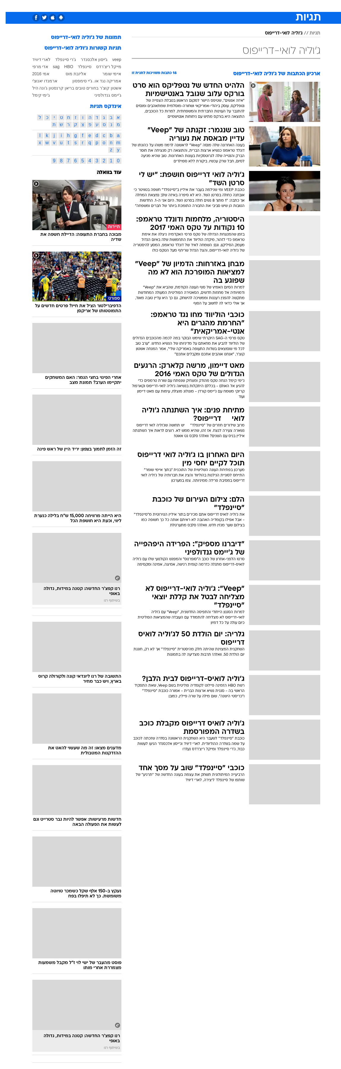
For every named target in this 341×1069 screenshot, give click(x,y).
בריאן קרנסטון (56, 88)
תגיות (309, 33)
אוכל (171, 5)
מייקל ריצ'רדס (103, 66)
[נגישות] (8, 5)
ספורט (257, 5)
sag (50, 66)
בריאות (153, 5)
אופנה (94, 5)
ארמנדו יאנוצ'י (39, 81)
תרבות (218, 5)
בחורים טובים (81, 88)
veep (111, 59)
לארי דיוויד (36, 59)
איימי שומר (106, 73)
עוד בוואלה (103, 172)
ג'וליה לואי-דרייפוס (278, 33)
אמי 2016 (35, 73)
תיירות (134, 5)
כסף (185, 5)
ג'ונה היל (34, 88)
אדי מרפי (35, 66)
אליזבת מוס (70, 73)
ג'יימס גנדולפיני (102, 95)
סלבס (201, 5)
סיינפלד (79, 66)
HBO (62, 66)
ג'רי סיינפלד (60, 59)
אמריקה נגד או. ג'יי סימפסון (91, 81)
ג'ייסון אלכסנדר (88, 59)
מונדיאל (238, 5)
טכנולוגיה (114, 5)
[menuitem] (272, 6)
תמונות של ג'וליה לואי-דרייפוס (80, 37)
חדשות (276, 5)
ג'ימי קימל (36, 95)
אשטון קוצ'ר (105, 88)
